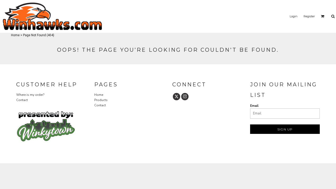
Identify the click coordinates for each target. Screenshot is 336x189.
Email (254, 106)
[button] (322, 16)
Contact (22, 100)
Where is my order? (30, 95)
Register (309, 16)
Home (15, 35)
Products (101, 100)
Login (294, 16)
